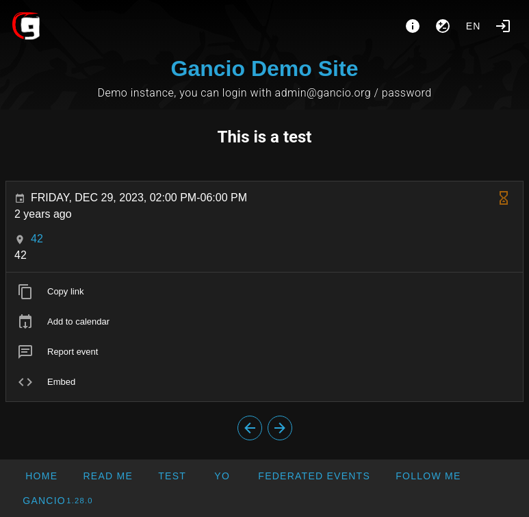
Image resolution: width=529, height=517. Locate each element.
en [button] (473, 26)
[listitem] (264, 291)
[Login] (503, 26)
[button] (313, 476)
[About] (413, 26)
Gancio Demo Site (265, 68)
